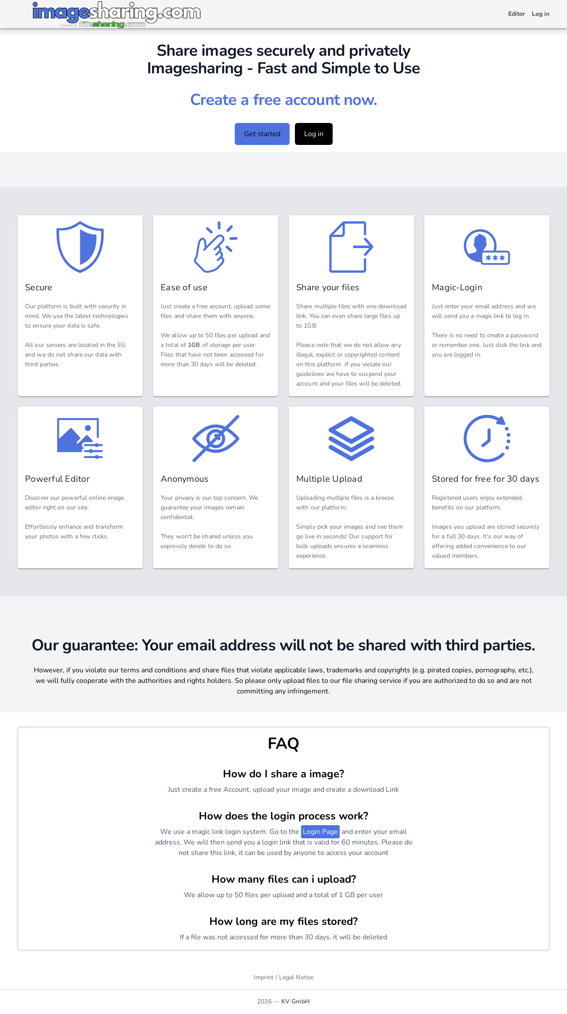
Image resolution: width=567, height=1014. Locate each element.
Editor (516, 14)
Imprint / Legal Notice (283, 977)
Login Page (320, 832)
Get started (262, 134)
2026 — (283, 1001)
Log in (540, 14)
